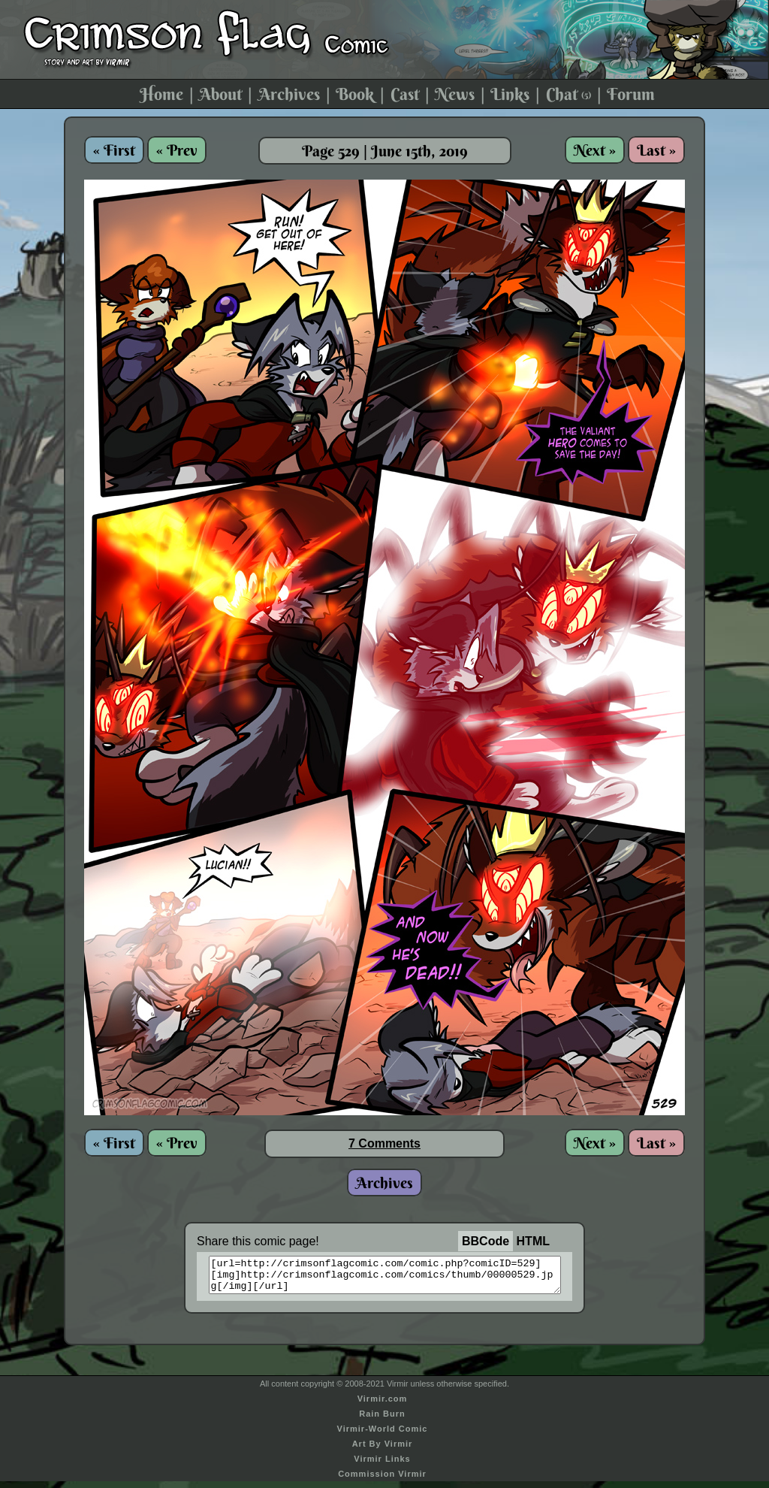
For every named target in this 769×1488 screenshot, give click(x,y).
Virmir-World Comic (382, 1435)
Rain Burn (382, 1420)
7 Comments (384, 1143)
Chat (568, 93)
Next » (595, 150)
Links (509, 93)
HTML (533, 1241)
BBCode (485, 1241)
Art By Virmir (382, 1450)
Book (355, 93)
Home (161, 93)
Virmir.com (382, 1405)
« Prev (177, 150)
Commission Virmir (382, 1480)
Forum (631, 93)
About (220, 93)
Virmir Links (382, 1465)
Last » (656, 150)
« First (114, 150)
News (455, 93)
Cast (405, 93)
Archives (289, 93)
